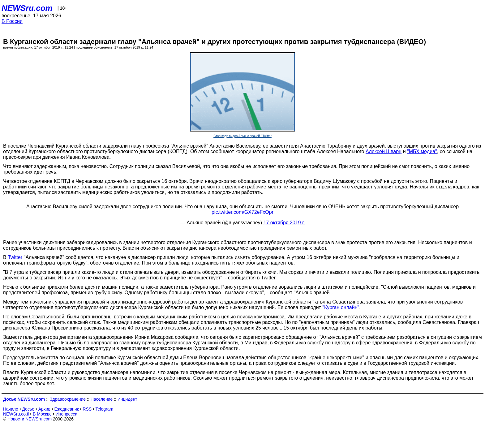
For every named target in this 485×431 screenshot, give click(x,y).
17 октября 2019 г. (284, 222)
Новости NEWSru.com (29, 418)
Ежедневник (66, 409)
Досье (28, 409)
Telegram (105, 409)
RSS (87, 409)
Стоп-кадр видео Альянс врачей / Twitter (242, 136)
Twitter (15, 257)
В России (12, 21)
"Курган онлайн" (340, 307)
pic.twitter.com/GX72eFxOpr (242, 212)
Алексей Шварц (383, 151)
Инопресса (67, 414)
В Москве (42, 414)
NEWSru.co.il (16, 414)
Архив (44, 409)
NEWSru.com (27, 8)
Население (102, 399)
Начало (10, 409)
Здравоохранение (68, 399)
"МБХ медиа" (422, 151)
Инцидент (127, 399)
